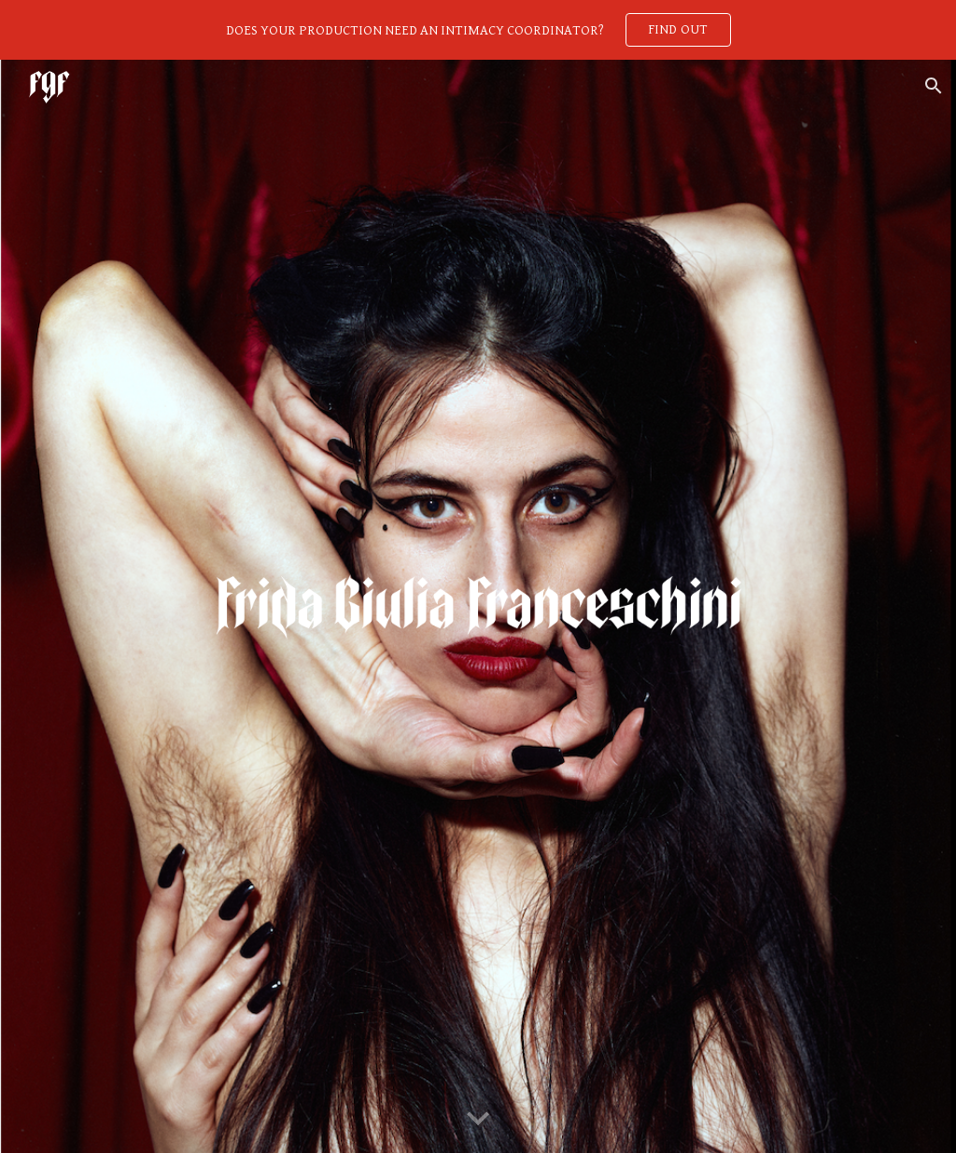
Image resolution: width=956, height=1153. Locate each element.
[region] (478, 30)
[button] (933, 85)
